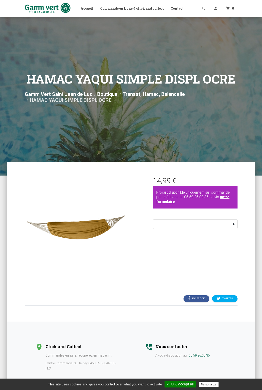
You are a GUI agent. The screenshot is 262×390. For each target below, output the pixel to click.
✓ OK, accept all (180, 384)
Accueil (87, 8)
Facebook (196, 299)
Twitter (225, 299)
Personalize (208, 384)
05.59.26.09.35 (196, 197)
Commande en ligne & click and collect (132, 8)
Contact (177, 8)
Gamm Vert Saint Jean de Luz (58, 94)
